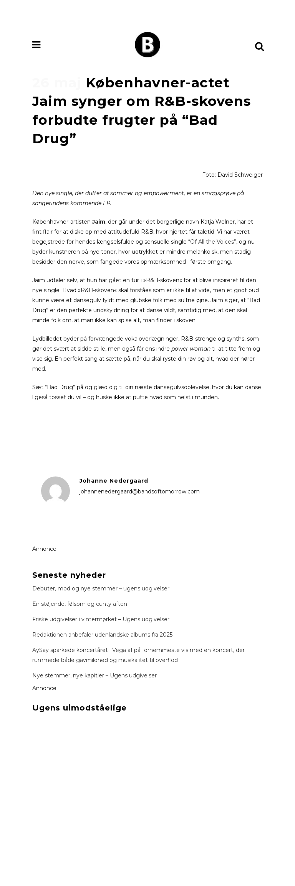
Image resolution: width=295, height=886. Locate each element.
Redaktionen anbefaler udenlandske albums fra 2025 (102, 634)
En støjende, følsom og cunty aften (79, 603)
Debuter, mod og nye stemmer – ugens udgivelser (100, 588)
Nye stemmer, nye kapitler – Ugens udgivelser (94, 675)
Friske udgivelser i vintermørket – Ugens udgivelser (100, 619)
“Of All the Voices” (212, 241)
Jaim (98, 221)
